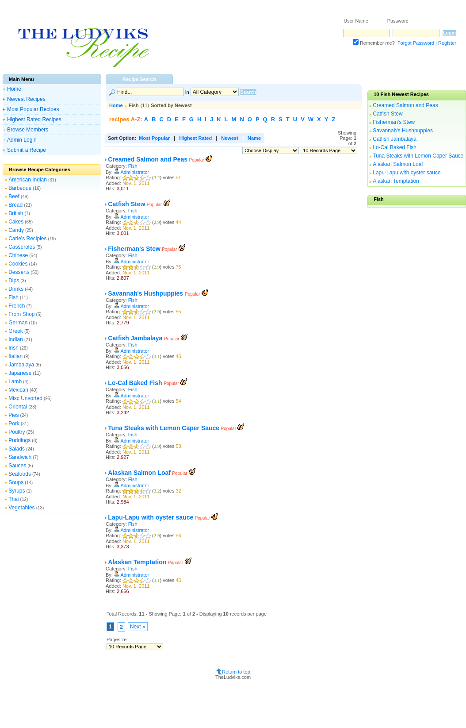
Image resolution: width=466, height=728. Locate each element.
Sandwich (19, 457)
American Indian (27, 180)
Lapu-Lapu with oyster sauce (150, 517)
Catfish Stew (126, 204)
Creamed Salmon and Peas (147, 159)
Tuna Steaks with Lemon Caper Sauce (163, 427)
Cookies (17, 264)
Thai (13, 499)
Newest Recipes (26, 99)
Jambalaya (21, 365)
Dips (13, 280)
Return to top (236, 671)
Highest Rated (195, 138)
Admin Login (22, 140)
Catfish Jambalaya (136, 338)
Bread (15, 205)
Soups (15, 482)
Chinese (18, 255)
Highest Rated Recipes (34, 119)
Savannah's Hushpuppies (146, 293)
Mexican (18, 390)
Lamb (15, 381)
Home (14, 89)
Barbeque (19, 188)
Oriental (17, 407)
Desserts (18, 272)
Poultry (16, 432)
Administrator (134, 172)
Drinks (15, 289)
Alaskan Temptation (137, 562)
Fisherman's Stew (134, 248)
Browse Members (27, 130)
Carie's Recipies (27, 238)
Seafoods (19, 474)
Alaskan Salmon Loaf (139, 472)
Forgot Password (415, 43)
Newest (229, 138)
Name (254, 138)
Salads (16, 449)
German (17, 323)
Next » (137, 627)
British (15, 213)
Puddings (19, 440)
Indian (15, 339)
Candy (16, 230)
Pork (13, 423)
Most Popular (154, 138)
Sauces (17, 465)
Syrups (16, 491)
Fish (13, 297)
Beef (13, 196)
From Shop (21, 314)
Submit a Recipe (26, 150)
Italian (15, 356)
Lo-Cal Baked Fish (136, 382)
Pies (13, 415)
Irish (13, 348)
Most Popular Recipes (33, 109)
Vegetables (21, 508)
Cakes (15, 222)
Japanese (19, 373)
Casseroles (21, 247)
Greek (15, 331)
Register (447, 43)
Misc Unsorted (25, 398)
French (16, 306)
